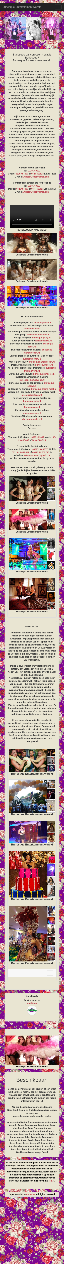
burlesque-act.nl (32, 328)
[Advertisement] (32, 1231)
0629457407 (22, 189)
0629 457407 (22, 174)
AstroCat (30, 1194)
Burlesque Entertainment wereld (21, 6)
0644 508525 (37, 174)
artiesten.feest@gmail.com (35, 177)
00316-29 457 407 (20, 452)
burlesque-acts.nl (32, 401)
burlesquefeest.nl (44, 365)
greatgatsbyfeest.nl (32, 395)
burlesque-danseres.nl (38, 334)
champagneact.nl (42, 322)
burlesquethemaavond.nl (32, 380)
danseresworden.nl (32, 419)
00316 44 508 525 (40, 452)
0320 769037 (34, 171)
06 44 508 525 (39, 440)
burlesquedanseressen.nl (42, 362)
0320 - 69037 (38, 437)
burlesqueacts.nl (43, 340)
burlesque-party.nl (41, 337)
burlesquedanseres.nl (44, 374)
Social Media (32, 996)
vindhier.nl (32, 1003)
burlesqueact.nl (32, 407)
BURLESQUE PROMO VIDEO (32, 216)
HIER (51, 1181)
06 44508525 (37, 189)
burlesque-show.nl (32, 359)
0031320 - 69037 (40, 449)
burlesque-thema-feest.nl (43, 389)
